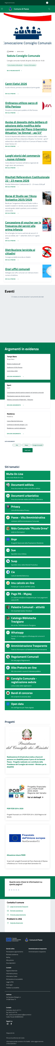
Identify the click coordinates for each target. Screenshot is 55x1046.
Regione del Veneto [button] (10, 3)
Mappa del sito (10, 1033)
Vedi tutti (27, 450)
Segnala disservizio (11, 971)
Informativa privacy (11, 973)
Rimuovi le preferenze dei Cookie (15, 1038)
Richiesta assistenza (12, 954)
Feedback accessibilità (12, 988)
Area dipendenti (10, 963)
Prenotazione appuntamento (14, 952)
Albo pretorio (10, 960)
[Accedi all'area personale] (47, 3)
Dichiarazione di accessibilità (14, 979)
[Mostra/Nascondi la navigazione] (2, 9)
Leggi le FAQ (10, 982)
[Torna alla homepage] (34, 940)
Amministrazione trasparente (37, 952)
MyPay (8, 957)
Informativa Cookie (11, 976)
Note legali (9, 985)
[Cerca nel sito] (49, 9)
